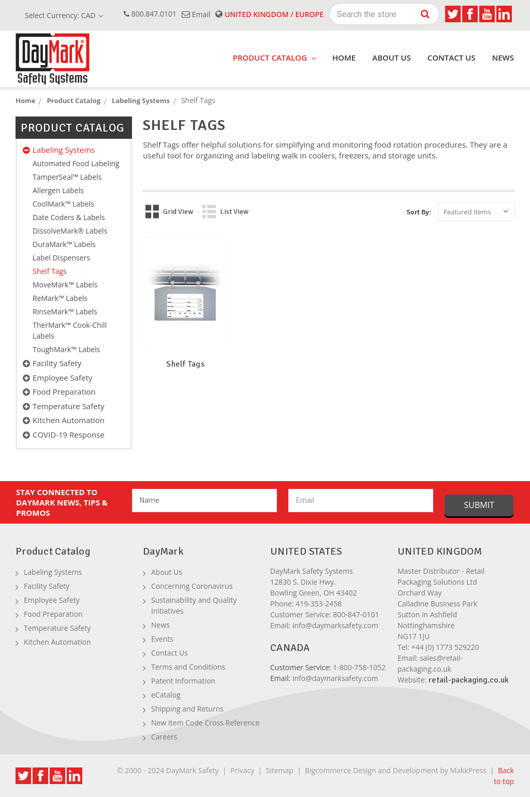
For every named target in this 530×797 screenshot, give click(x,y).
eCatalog (166, 695)
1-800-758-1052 (359, 667)
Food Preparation (64, 391)
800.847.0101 (150, 14)
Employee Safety (62, 377)
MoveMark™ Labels (65, 284)
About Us (391, 57)
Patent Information (183, 681)
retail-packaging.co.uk (469, 680)
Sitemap (279, 770)
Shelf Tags (50, 271)
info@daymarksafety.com (335, 625)
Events (162, 639)
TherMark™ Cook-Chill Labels (70, 330)
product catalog (274, 57)
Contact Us (452, 57)
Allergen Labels (58, 190)
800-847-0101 (356, 614)
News (503, 57)
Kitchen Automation (69, 420)
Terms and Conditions (188, 667)
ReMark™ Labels (60, 298)
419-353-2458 (319, 603)
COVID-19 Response (69, 434)
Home (344, 57)
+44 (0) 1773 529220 (445, 647)
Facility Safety (57, 363)
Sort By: (418, 212)
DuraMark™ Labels (64, 244)
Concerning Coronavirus (191, 586)
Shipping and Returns (187, 709)
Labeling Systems (64, 149)
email (196, 14)
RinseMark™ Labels (65, 311)
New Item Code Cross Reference (205, 723)
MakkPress (468, 770)
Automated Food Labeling (76, 163)
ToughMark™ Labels (66, 349)
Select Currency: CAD (64, 15)
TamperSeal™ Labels (67, 177)
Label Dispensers (61, 258)
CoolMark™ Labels (63, 204)
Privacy (242, 770)
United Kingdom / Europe (269, 14)
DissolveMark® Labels (70, 231)
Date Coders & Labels (69, 217)
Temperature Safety (69, 406)
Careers (164, 737)
